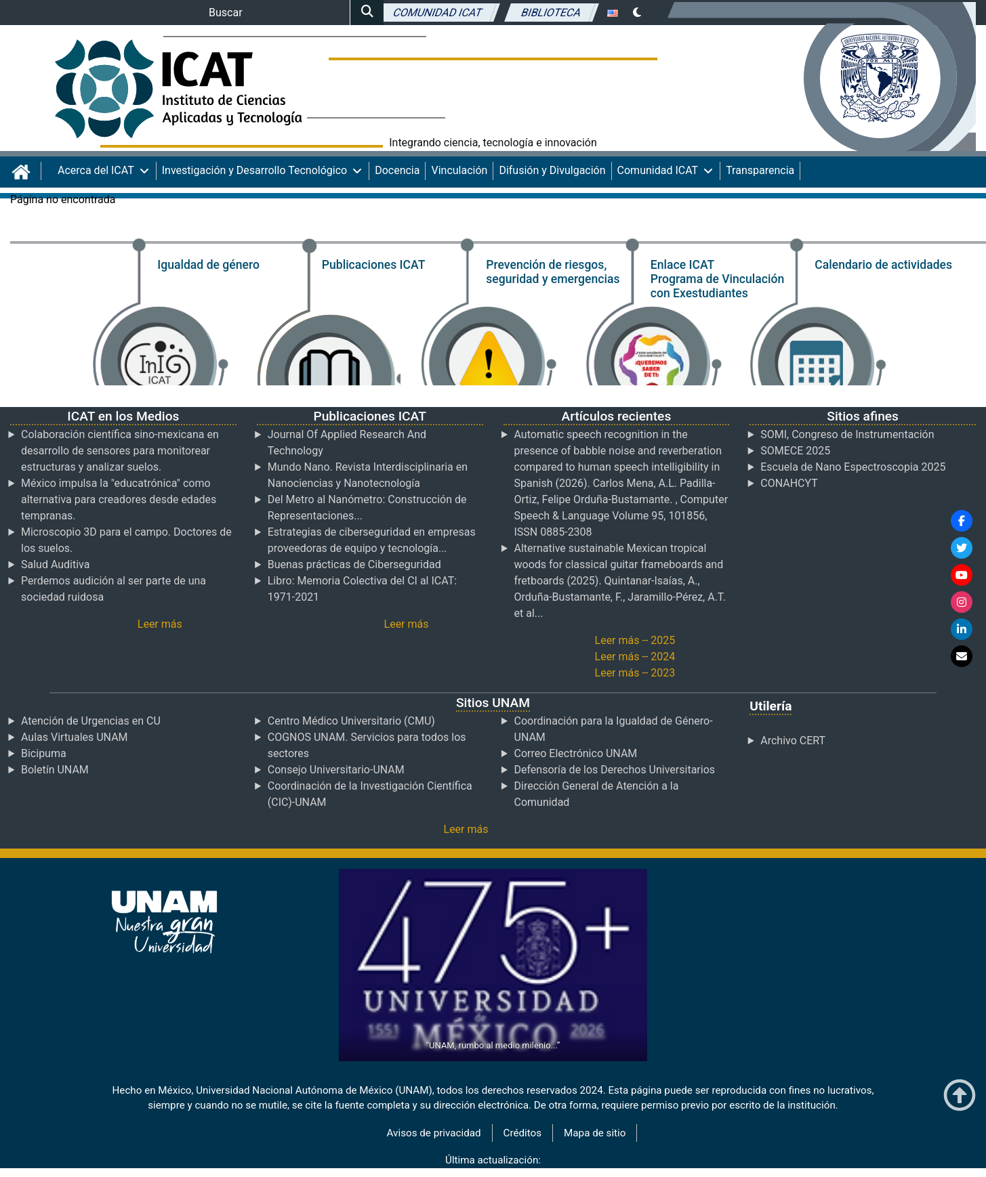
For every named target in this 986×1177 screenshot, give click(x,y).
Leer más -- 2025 (635, 640)
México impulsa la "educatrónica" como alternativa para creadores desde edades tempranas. (118, 499)
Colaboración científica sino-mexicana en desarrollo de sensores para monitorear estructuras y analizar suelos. (120, 450)
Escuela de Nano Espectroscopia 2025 (852, 467)
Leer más (160, 624)
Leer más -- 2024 (635, 656)
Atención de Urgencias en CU (91, 720)
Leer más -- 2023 (635, 672)
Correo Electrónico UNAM (576, 753)
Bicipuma (43, 753)
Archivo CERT (792, 740)
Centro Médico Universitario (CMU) (351, 720)
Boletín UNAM (55, 769)
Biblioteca (551, 11)
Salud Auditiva (55, 564)
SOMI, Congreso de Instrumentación (847, 434)
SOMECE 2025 (795, 450)
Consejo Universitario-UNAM (336, 769)
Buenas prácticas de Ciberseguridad (354, 564)
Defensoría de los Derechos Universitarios (615, 769)
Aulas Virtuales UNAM (74, 737)
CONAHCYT (789, 483)
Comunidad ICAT (437, 11)
